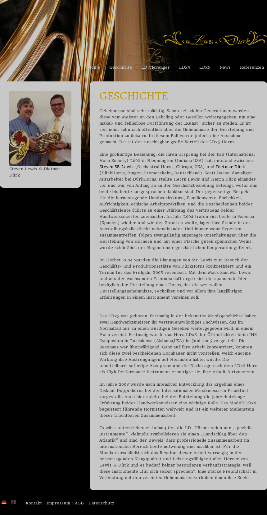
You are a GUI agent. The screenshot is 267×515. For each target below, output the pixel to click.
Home (94, 67)
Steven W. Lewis (116, 166)
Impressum (58, 503)
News (225, 67)
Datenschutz (101, 503)
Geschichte (120, 67)
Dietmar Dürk (230, 166)
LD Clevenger (155, 67)
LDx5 (184, 67)
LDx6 (204, 67)
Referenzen (252, 67)
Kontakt (34, 503)
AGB (79, 503)
